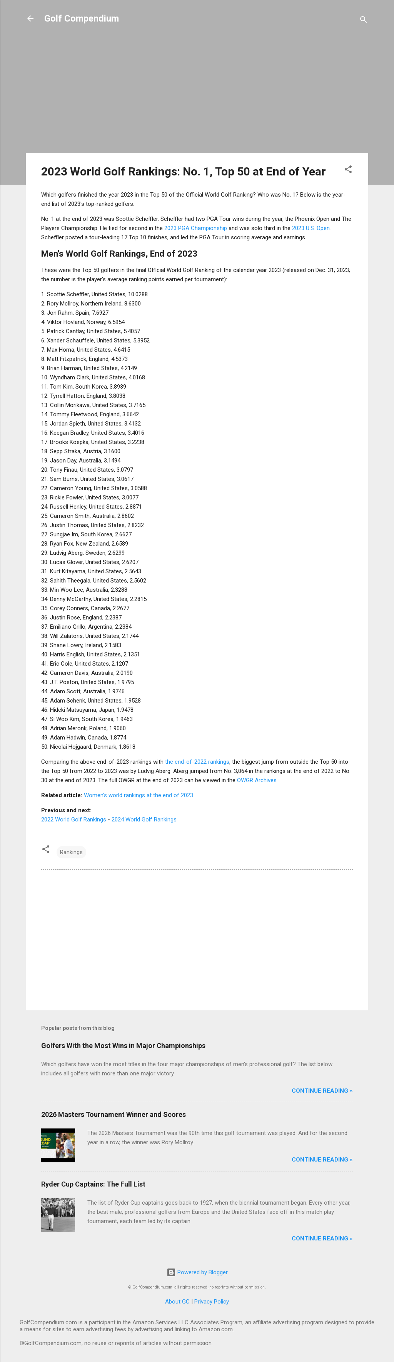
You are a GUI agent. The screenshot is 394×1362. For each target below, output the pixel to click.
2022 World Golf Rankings (73, 819)
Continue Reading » (322, 1090)
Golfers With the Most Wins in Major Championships (123, 1046)
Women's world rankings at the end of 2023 (138, 795)
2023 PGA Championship (195, 228)
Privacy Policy (211, 1301)
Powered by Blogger (197, 1272)
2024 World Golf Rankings (144, 819)
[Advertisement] (197, 93)
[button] (348, 171)
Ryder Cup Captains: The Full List (93, 1184)
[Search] (363, 21)
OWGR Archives (257, 780)
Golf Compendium (81, 18)
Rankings (71, 852)
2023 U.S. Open (311, 228)
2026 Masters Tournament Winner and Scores (113, 1114)
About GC (177, 1301)
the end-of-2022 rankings (197, 761)
